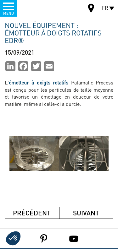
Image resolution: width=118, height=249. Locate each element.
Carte (91, 9)
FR (105, 7)
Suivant (86, 213)
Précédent (32, 213)
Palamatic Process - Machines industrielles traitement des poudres (34, 8)
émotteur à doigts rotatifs (38, 82)
